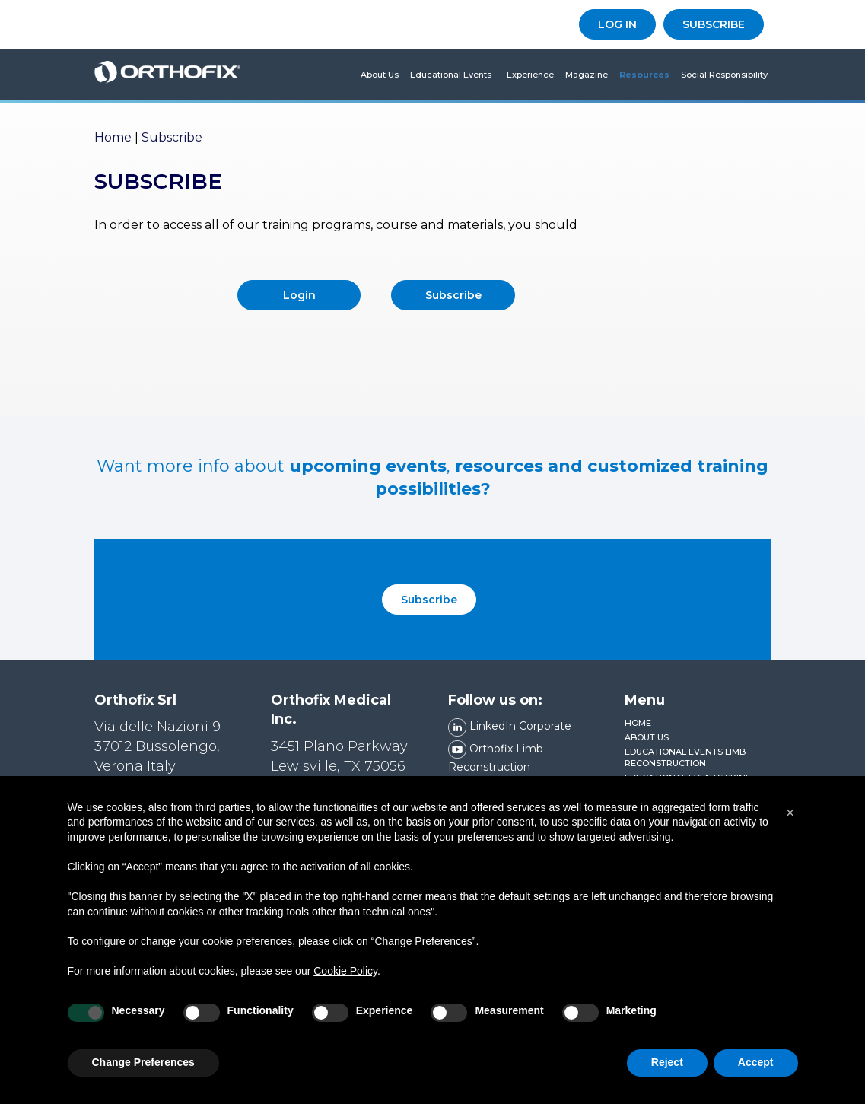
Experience (530, 74)
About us (380, 74)
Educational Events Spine (688, 777)
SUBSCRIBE (713, 24)
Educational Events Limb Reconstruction (685, 757)
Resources (644, 74)
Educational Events (450, 74)
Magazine (586, 74)
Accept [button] (756, 1073)
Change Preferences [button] (143, 1073)
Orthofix (167, 74)
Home (113, 137)
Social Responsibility (724, 74)
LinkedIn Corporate (509, 726)
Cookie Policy (345, 981)
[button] (790, 823)
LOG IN (617, 24)
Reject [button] (667, 1073)
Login (299, 295)
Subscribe (453, 295)
